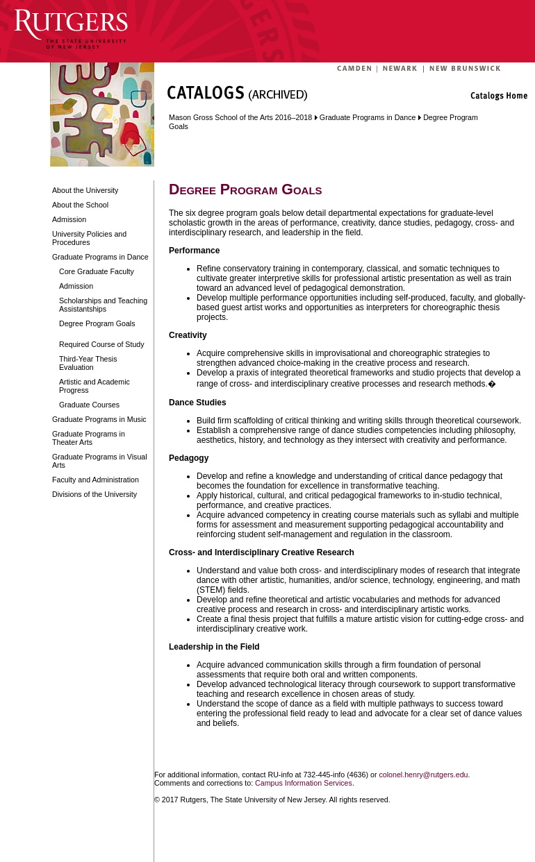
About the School (80, 205)
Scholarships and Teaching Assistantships (103, 304)
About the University (85, 190)
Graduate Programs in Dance (100, 257)
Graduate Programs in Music (99, 419)
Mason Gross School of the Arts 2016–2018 (240, 117)
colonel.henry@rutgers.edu (423, 774)
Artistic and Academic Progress (94, 386)
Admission (69, 219)
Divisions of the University (94, 494)
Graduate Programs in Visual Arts (99, 461)
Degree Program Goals (97, 323)
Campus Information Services (303, 783)
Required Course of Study (102, 344)
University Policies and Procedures (89, 238)
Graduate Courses (89, 404)
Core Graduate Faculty (96, 271)
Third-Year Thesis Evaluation (88, 363)
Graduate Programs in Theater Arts (88, 438)
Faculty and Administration (95, 479)
